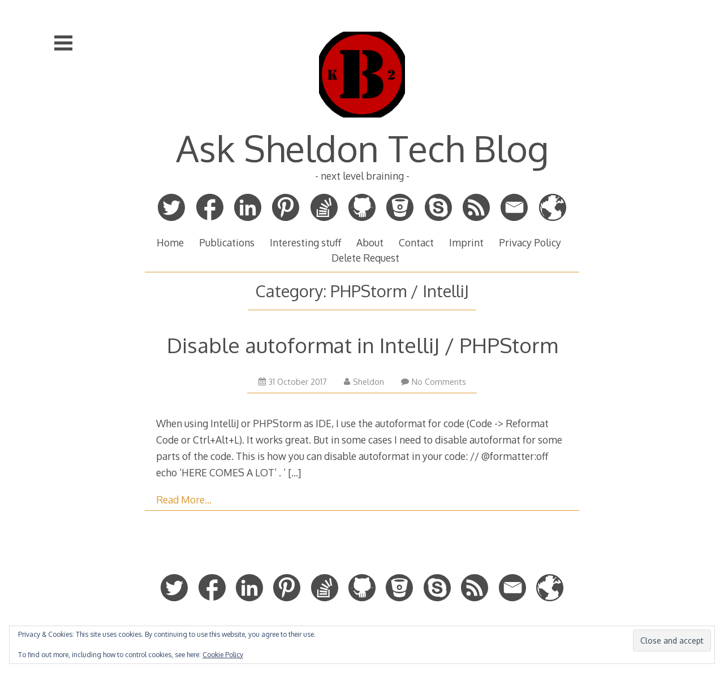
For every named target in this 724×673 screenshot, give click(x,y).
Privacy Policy (530, 242)
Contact (416, 242)
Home (170, 242)
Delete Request (365, 257)
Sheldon (364, 382)
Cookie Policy (222, 654)
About (369, 242)
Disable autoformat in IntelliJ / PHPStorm (362, 345)
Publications (227, 242)
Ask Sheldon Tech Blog (362, 148)
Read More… (184, 499)
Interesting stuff (305, 242)
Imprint (466, 242)
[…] (294, 472)
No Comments (433, 382)
